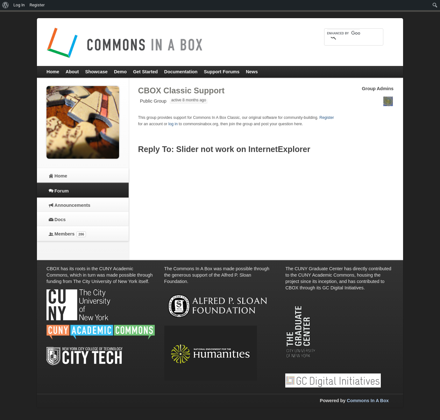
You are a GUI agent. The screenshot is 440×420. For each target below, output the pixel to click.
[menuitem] (5, 5)
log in (173, 124)
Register (326, 117)
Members (70, 234)
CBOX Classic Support (181, 90)
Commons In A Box (368, 400)
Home (60, 175)
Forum (61, 190)
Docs (60, 219)
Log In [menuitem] (19, 5)
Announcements (72, 205)
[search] (343, 33)
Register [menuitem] (37, 5)
